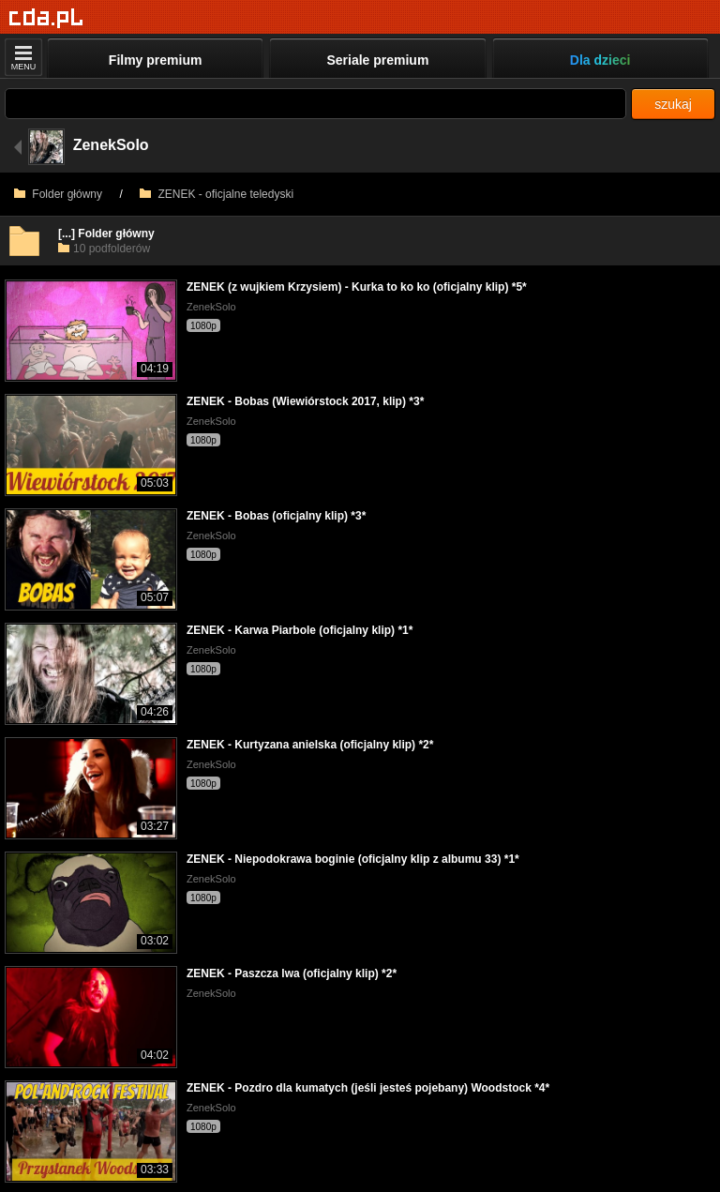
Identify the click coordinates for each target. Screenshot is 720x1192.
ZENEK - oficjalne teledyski (216, 194)
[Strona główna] (46, 18)
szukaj (673, 104)
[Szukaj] (315, 103)
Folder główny (58, 194)
